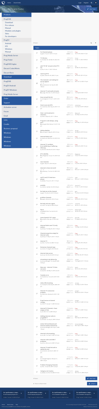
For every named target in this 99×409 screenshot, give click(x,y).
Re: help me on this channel (48, 191)
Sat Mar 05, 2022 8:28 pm (81, 67)
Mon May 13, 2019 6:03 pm (81, 122)
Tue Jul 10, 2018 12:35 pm (81, 155)
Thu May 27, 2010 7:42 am (81, 284)
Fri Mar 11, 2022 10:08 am (81, 59)
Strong (44, 132)
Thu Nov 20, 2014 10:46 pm (81, 193)
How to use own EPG (46, 105)
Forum (6, 111)
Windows (8, 49)
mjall (76, 168)
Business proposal (10, 129)
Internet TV (43, 241)
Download (9, 22)
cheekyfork (45, 284)
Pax (43, 69)
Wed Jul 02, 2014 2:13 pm (81, 199)
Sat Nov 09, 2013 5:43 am (81, 211)
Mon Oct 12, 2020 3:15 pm (81, 81)
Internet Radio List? (46, 136)
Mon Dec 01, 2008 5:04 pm (81, 372)
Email (6, 116)
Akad (76, 316)
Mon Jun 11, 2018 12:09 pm (81, 169)
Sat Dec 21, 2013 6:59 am (81, 205)
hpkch (76, 267)
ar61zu (43, 343)
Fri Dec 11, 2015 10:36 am (81, 187)
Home (9, 3)
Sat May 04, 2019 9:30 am (81, 132)
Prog (76, 52)
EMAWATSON (45, 211)
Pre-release (9, 25)
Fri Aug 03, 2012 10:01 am (81, 248)
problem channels (45, 197)
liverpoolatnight (46, 261)
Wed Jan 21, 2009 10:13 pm (81, 358)
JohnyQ (44, 228)
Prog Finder (8, 60)
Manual (8, 28)
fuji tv (42, 209)
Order (6, 98)
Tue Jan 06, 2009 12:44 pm (81, 366)
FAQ (17, 404)
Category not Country (46, 371)
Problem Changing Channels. (49, 365)
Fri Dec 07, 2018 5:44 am (81, 138)
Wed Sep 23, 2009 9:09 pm (81, 317)
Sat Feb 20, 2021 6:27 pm (81, 75)
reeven (44, 248)
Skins (7, 34)
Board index (17, 3)
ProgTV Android (10, 86)
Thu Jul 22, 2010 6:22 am (81, 276)
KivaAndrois (45, 276)
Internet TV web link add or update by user (48, 348)
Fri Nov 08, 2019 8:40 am (81, 98)
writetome (44, 351)
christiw (77, 283)
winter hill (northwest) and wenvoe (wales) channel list (48, 324)
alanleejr (45, 171)
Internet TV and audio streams (49, 91)
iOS (6, 46)
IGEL (43, 366)
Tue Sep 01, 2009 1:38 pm (81, 335)
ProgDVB (7, 19)
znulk (43, 205)
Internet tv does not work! (48, 168)
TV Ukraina (43, 58)
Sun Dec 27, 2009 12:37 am (81, 302)
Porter (76, 58)
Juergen (77, 291)
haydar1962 (46, 124)
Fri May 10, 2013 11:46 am (81, 235)
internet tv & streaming (47, 333)
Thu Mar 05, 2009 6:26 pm (81, 349)
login (44, 92)
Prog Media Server (11, 55)
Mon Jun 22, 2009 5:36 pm (81, 341)
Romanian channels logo (47, 247)
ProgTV (6, 40)
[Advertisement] (65, 26)
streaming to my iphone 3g (48, 259)
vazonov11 (77, 185)
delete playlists (45, 130)
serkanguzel (45, 99)
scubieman (45, 106)
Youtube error (44, 275)
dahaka (44, 181)
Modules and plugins (13, 31)
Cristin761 (77, 203)
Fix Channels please (46, 52)
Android (8, 43)
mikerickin (44, 294)
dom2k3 (44, 319)
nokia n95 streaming (46, 283)
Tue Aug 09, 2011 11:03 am (81, 261)
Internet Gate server (46, 253)
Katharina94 (78, 209)
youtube (42, 185)
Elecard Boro (9, 73)
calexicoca (44, 138)
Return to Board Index (39, 383)
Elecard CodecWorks (12, 68)
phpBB (10, 406)
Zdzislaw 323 (45, 59)
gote (43, 53)
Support (7, 103)
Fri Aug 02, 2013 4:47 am (81, 219)
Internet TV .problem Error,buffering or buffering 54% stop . (48, 146)
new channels (44, 162)
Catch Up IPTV (44, 74)
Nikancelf (77, 113)
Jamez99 (77, 217)
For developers (10, 36)
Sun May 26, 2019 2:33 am (81, 114)
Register (86, 3)
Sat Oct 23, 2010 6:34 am (81, 269)
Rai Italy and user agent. (47, 203)
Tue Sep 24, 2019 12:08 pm (81, 106)
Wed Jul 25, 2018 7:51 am (81, 146)
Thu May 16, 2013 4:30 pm (81, 227)
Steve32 (44, 149)
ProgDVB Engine (10, 64)
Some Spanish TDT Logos (48, 217)
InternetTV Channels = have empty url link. (48, 309)
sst (42, 311)
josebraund (46, 85)
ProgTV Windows (10, 90)
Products (7, 15)
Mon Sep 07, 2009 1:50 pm (81, 325)
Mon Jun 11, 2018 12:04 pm (81, 179)
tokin (43, 242)
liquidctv (44, 270)
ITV (41, 357)
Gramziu (95, 406)
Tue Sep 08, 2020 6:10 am (81, 92)
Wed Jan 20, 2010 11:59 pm (81, 292)
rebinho (44, 187)
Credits (6, 124)
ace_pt (43, 255)
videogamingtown (46, 358)
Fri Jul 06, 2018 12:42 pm (81, 163)
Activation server (10, 107)
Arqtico (45, 219)
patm (43, 75)
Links (6, 120)
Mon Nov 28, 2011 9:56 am (81, 255)
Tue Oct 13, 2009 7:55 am (81, 310)
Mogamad (45, 155)
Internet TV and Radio (13, 9)
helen (43, 116)
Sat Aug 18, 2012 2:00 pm (81, 242)
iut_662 (43, 335)
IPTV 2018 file (44, 154)
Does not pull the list (46, 97)
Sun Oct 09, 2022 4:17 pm (81, 53)
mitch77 (44, 304)
